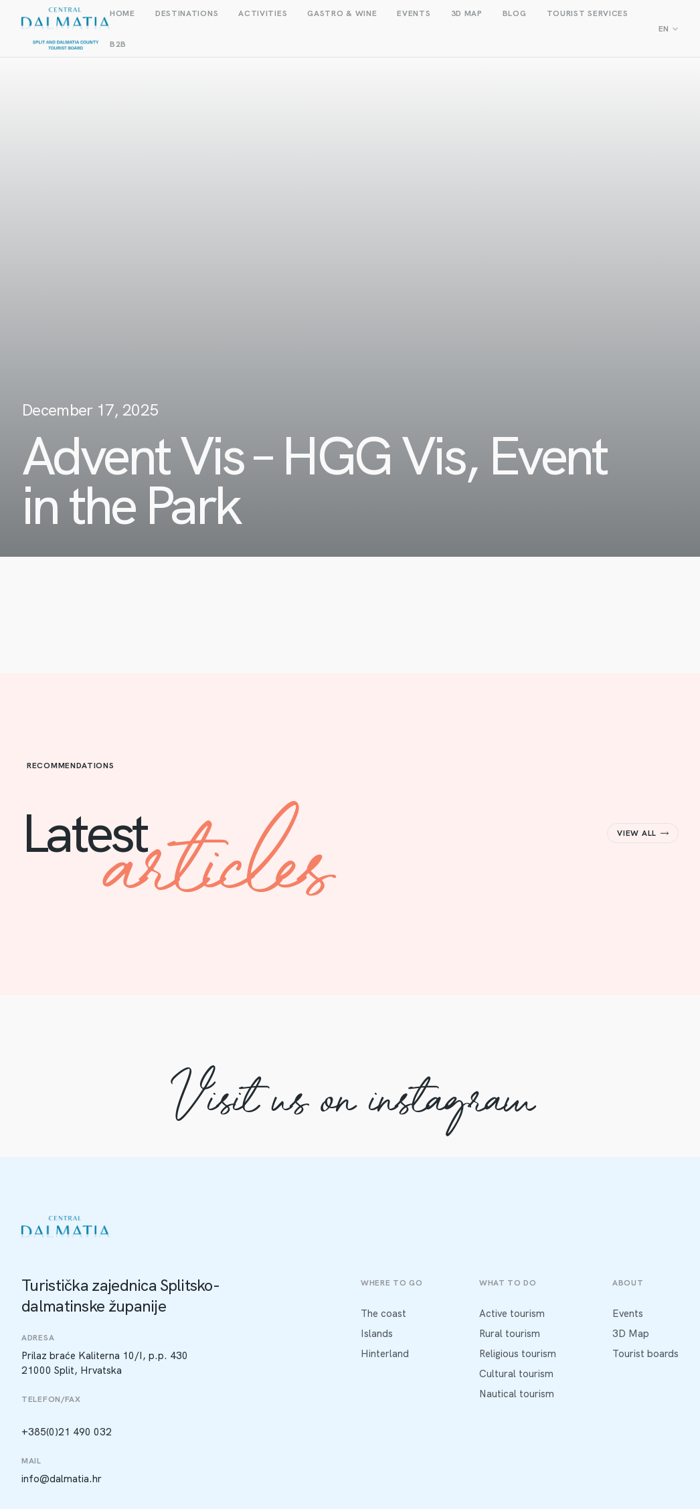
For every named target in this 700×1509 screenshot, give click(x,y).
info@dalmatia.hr (61, 1479)
